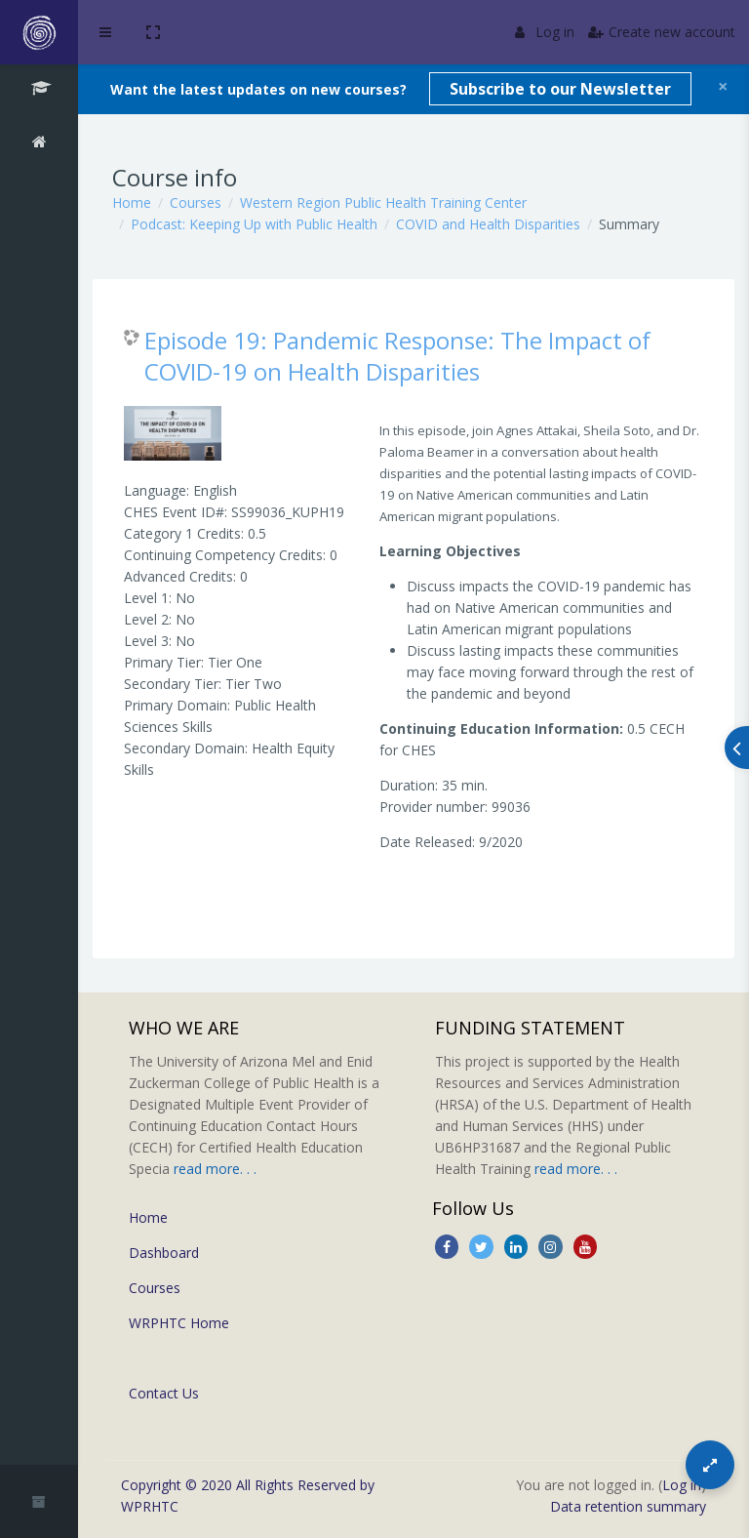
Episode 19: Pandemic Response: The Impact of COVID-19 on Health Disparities (397, 355)
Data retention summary (628, 1506)
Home (131, 202)
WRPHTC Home (179, 1323)
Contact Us (164, 1393)
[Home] (39, 144)
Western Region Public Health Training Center (383, 202)
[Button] (710, 1464)
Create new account (661, 31)
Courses (195, 202)
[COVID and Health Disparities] (39, 90)
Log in (544, 31)
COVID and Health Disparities (488, 224)
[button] (153, 32)
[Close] (723, 85)
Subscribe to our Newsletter (560, 89)
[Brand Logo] (39, 32)
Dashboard (164, 1252)
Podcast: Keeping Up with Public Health (254, 224)
